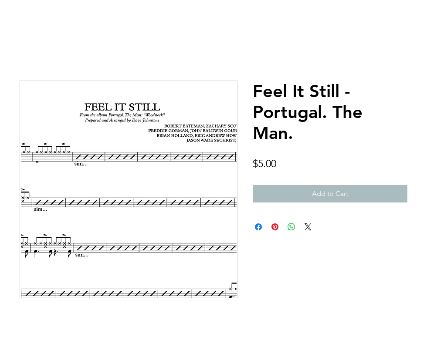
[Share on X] (308, 227)
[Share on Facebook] (258, 227)
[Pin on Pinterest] (275, 227)
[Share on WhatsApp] (291, 227)
